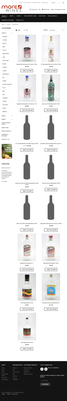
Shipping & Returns (28, 374)
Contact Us (26, 370)
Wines (19, 16)
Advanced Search (28, 368)
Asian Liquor (6, 60)
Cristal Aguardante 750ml (27, 342)
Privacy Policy (16, 372)
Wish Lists (46, 9)
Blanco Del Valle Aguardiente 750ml (51, 104)
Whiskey (5, 111)
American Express (9, 394)
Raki (4, 91)
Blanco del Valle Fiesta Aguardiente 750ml (27, 223)
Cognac (4, 70)
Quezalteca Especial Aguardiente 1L (51, 302)
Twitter (45, 369)
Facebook (41, 369)
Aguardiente (6, 53)
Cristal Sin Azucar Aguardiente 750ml (51, 183)
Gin (3, 77)
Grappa (4, 80)
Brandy (4, 63)
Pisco (4, 87)
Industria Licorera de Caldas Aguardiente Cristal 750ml (26, 184)
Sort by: (46, 30)
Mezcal (4, 43)
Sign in (52, 9)
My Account (45, 2)
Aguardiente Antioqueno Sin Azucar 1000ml (51, 223)
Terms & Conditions (15, 378)
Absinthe (5, 36)
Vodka (4, 108)
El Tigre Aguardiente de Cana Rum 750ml (51, 64)
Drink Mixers (6, 74)
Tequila (4, 101)
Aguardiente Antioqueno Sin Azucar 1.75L (27, 104)
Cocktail (5, 40)
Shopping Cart (35, 9)
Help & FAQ (26, 372)
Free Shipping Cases (30, 16)
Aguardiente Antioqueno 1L (26, 263)
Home (3, 24)
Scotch (4, 50)
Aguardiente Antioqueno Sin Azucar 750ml (27, 64)
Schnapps (5, 98)
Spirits (4, 16)
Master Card (15, 394)
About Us (15, 368)
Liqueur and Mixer (7, 84)
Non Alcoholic (52, 16)
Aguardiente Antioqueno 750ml (51, 263)
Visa (4, 394)
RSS (14, 374)
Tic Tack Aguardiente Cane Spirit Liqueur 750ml (26, 143)
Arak (4, 57)
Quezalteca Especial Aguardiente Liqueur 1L (51, 143)
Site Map (15, 376)
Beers (11, 16)
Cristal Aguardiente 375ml (27, 302)
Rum (4, 94)
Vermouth (5, 104)
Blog (14, 370)
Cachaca (5, 67)
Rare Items (42, 16)
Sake (4, 46)
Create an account (60, 9)
